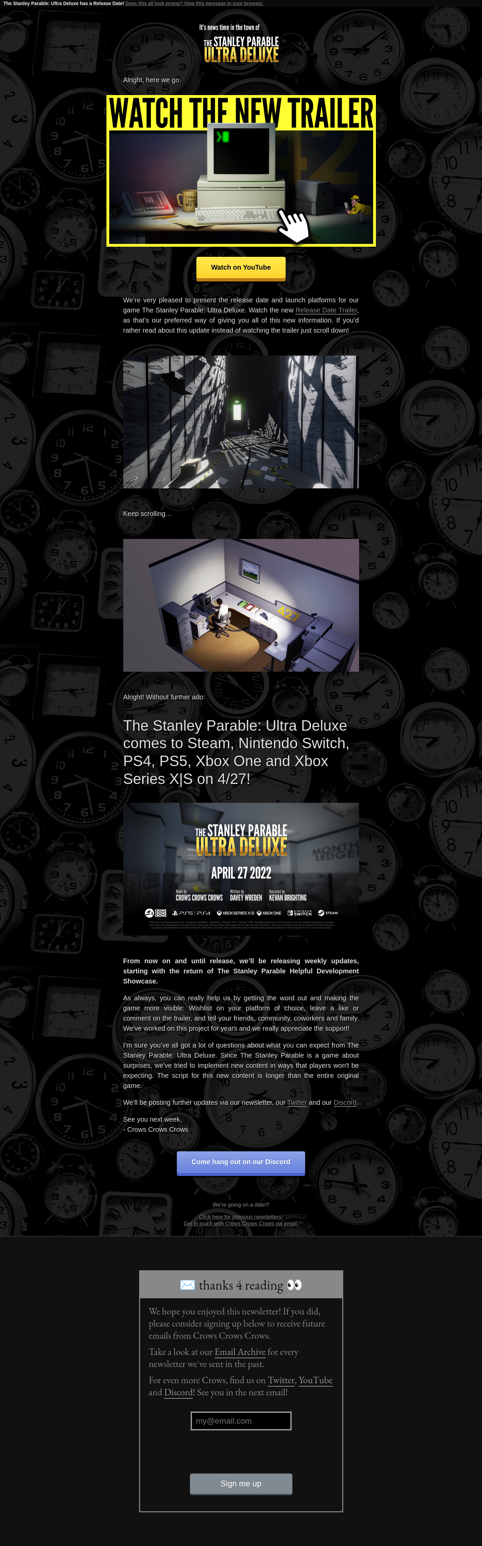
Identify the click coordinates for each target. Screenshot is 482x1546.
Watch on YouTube (241, 267)
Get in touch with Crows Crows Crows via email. (241, 1223)
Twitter (297, 1102)
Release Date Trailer (326, 310)
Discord (345, 1102)
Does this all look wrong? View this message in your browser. (195, 3)
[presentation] (241, 1457)
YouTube (316, 1380)
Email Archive (240, 1351)
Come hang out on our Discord (241, 1161)
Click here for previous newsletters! (241, 1217)
